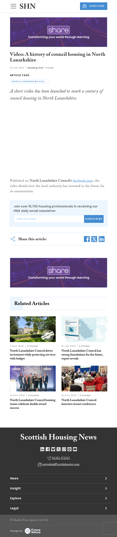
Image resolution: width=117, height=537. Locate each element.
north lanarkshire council (30, 81)
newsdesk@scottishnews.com (60, 464)
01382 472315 (61, 458)
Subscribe (93, 218)
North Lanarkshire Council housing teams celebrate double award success (32, 404)
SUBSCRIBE (94, 6)
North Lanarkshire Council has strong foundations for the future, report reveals (82, 355)
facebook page (83, 181)
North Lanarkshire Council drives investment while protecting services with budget (32, 355)
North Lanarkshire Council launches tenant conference (79, 402)
